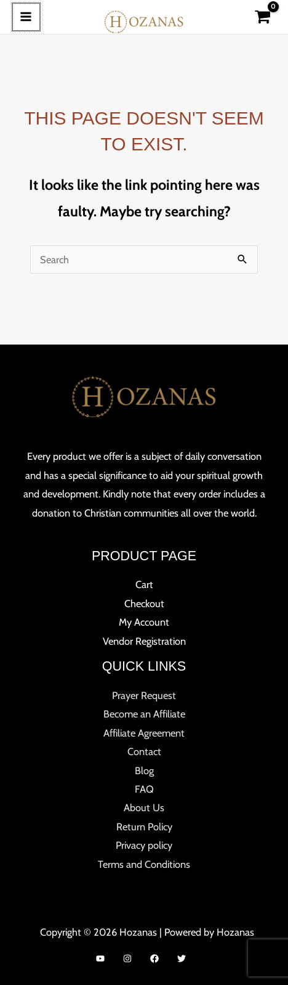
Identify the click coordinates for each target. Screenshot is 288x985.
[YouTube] (100, 958)
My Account (144, 622)
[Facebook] (154, 958)
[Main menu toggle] (25, 17)
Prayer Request (144, 695)
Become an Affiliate (144, 714)
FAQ (144, 789)
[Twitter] (181, 958)
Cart (144, 584)
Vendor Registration (144, 641)
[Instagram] (127, 958)
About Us (144, 807)
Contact (144, 751)
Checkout (144, 603)
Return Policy (144, 826)
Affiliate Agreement (144, 733)
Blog (144, 770)
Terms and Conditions (144, 864)
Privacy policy (144, 845)
